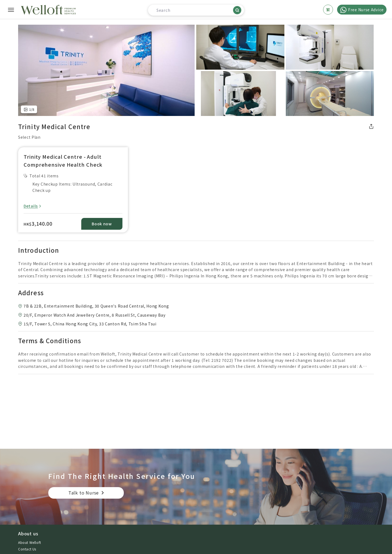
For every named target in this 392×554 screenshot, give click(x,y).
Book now (102, 223)
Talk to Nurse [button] (83, 492)
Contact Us (27, 549)
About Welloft (29, 542)
